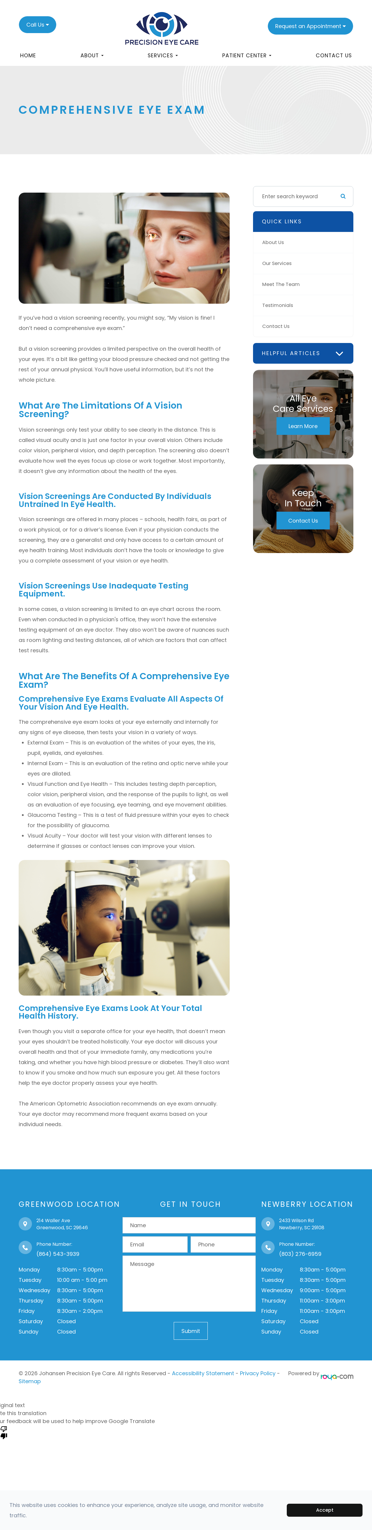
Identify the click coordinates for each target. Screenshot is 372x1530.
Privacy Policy (258, 1373)
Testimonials (278, 305)
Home (28, 55)
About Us (273, 242)
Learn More (303, 426)
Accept (325, 1510)
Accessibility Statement (203, 1373)
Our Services (278, 263)
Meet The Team (282, 284)
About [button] (92, 55)
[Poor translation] (3, 1432)
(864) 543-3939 (57, 1254)
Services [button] (163, 55)
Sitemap (30, 1381)
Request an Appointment (308, 26)
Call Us (35, 24)
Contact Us (334, 55)
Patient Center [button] (246, 55)
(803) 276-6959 (300, 1254)
